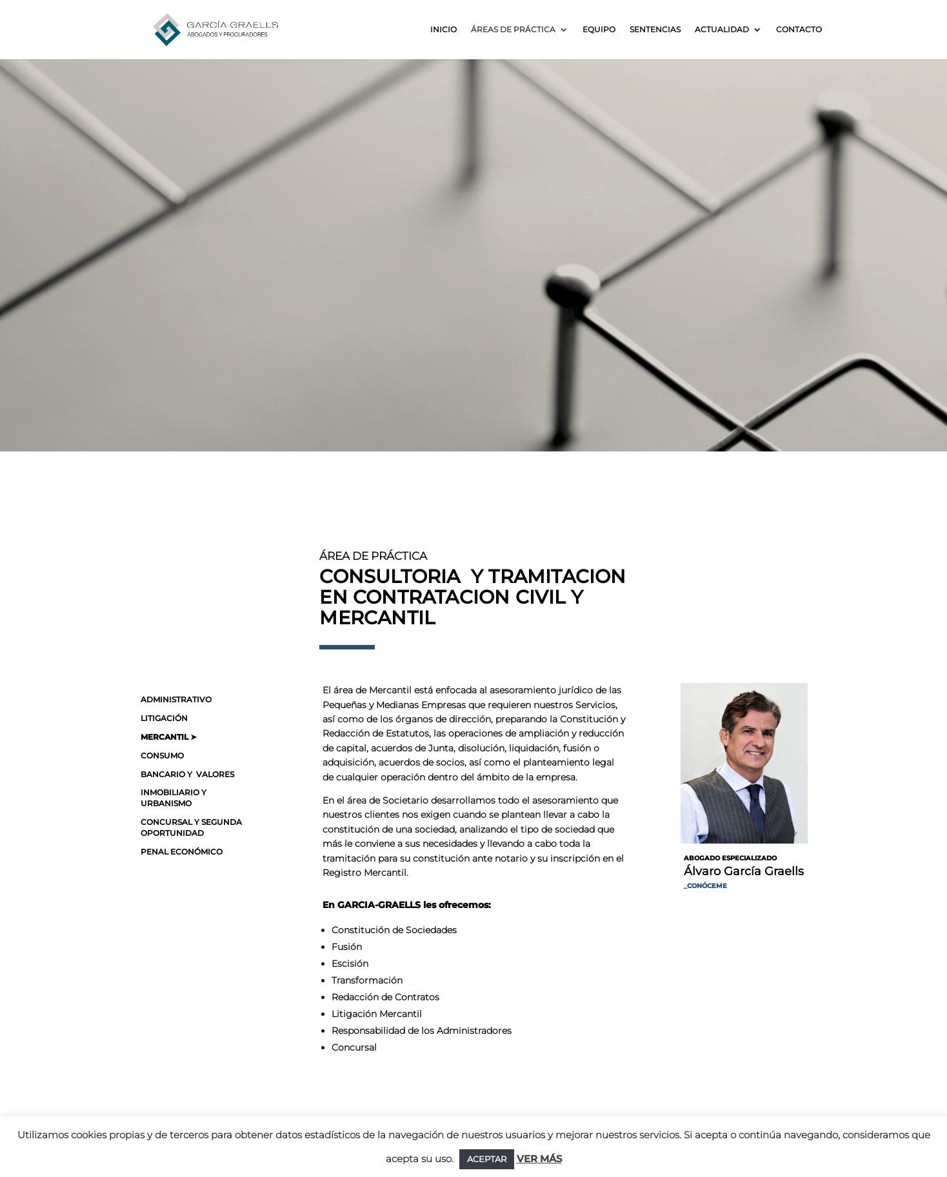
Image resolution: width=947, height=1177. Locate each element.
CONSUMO (162, 755)
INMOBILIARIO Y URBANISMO (173, 797)
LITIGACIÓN (164, 718)
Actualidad (722, 29)
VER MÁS (539, 1158)
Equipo (599, 29)
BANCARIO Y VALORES (187, 774)
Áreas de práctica (513, 29)
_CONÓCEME (705, 886)
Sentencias (655, 29)
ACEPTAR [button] (486, 1159)
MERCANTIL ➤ (169, 737)
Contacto (799, 29)
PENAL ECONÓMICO (182, 851)
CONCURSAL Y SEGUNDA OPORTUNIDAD (191, 827)
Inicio (443, 29)
